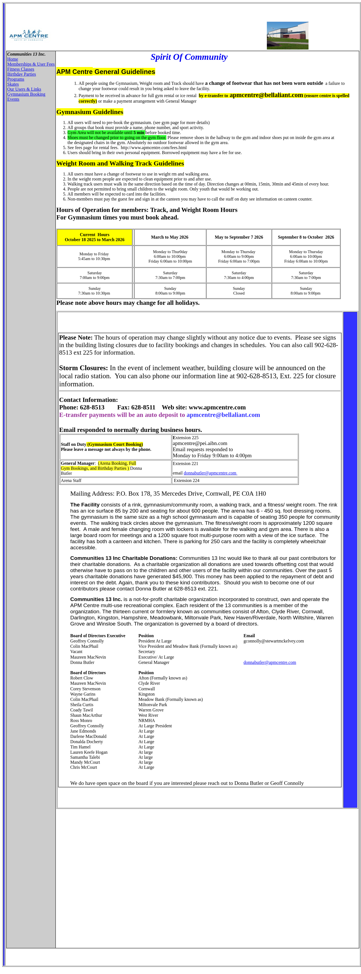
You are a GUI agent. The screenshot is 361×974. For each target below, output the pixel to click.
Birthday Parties (21, 74)
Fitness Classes (20, 69)
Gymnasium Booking (26, 94)
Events (13, 99)
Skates (13, 84)
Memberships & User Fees (31, 64)
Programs (15, 79)
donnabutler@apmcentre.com (210, 473)
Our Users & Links (24, 89)
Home (12, 59)
